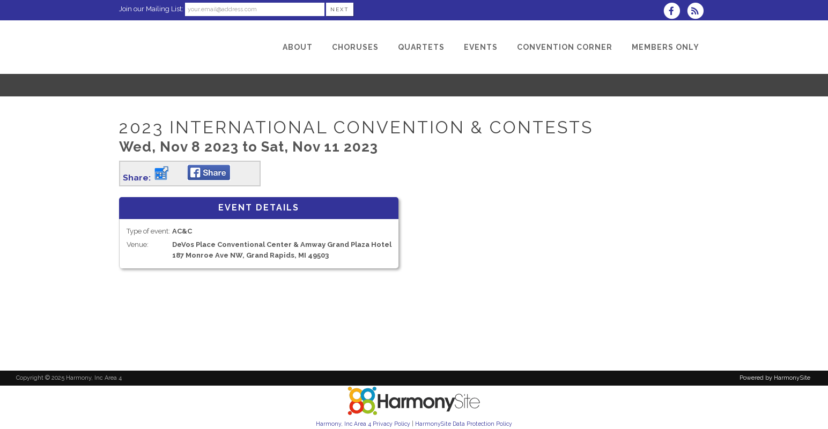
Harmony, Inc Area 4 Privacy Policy (363, 423)
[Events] (480, 47)
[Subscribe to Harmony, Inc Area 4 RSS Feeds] (698, 12)
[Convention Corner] (564, 47)
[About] (297, 47)
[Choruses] (355, 47)
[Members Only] (665, 47)
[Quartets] (421, 47)
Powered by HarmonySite (775, 377)
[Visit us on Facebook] (675, 12)
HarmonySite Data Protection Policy (463, 423)
